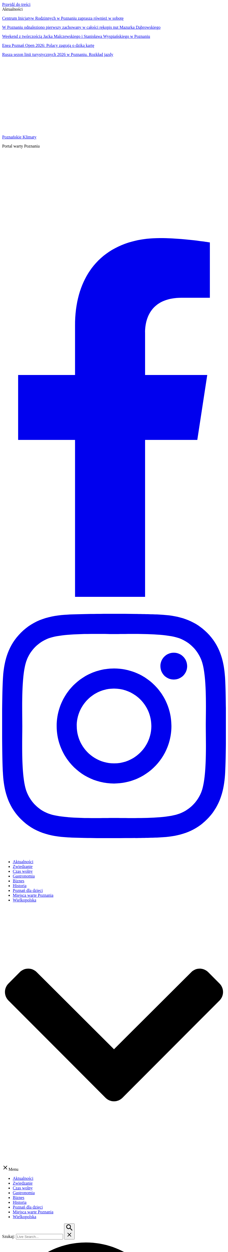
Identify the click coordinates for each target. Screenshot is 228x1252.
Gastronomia (24, 876)
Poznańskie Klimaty (19, 137)
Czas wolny (23, 871)
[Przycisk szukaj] (69, 1231)
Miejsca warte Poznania (33, 895)
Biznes (18, 881)
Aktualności (23, 861)
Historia (20, 885)
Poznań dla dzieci (28, 890)
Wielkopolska (24, 900)
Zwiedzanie (23, 866)
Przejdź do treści (16, 4)
